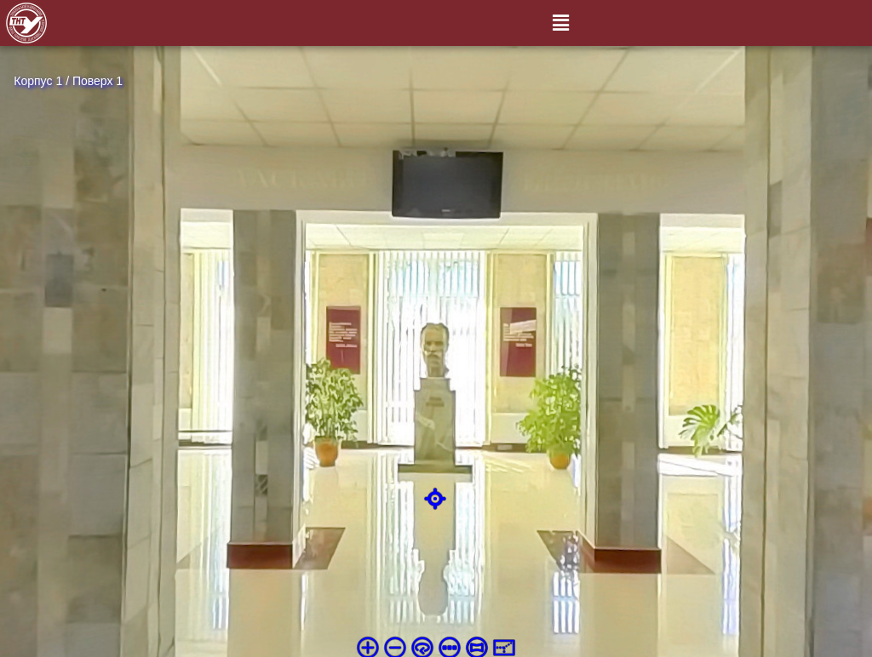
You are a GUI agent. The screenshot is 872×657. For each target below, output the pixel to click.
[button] (560, 23)
